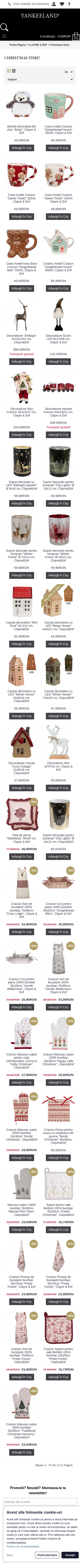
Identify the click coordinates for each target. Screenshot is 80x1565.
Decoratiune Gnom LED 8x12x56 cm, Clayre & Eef (58, 339)
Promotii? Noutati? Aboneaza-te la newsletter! (38, 1490)
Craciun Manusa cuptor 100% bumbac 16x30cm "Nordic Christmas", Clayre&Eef (21, 1134)
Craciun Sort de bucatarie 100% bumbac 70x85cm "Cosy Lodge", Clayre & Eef (21, 910)
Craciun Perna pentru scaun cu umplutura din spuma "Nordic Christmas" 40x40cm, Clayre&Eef (58, 1136)
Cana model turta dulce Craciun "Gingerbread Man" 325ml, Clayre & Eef (21, 268)
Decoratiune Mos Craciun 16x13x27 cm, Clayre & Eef (21, 412)
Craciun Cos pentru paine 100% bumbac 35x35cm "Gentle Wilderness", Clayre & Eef (21, 985)
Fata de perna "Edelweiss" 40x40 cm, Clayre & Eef (22, 838)
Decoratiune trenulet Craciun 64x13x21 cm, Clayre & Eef (58, 412)
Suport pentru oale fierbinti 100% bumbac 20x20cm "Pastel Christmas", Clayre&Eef (58, 1209)
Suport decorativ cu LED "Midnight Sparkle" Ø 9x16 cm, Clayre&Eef (21, 485)
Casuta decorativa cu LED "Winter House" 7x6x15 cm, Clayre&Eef (58, 694)
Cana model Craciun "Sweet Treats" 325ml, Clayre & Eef (21, 198)
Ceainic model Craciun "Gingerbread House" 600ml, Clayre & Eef (58, 267)
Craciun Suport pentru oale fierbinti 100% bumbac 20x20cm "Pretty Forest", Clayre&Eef (58, 1355)
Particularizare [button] (47, 1555)
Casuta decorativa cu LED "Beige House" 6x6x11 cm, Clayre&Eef (58, 626)
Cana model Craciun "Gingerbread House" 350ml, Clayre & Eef (58, 130)
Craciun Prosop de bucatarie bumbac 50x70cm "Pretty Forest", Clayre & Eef (22, 1281)
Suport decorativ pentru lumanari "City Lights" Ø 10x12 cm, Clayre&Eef (58, 485)
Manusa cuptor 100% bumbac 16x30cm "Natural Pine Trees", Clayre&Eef (21, 1209)
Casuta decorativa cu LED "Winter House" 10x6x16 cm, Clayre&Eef (21, 696)
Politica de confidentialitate (23, 1546)
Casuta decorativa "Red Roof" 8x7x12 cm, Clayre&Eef (21, 626)
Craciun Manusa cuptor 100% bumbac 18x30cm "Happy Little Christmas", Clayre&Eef (58, 1059)
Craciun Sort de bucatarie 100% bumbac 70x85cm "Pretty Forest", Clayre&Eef (21, 1355)
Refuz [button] (10, 1555)
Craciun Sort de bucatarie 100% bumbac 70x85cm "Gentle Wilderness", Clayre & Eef (58, 985)
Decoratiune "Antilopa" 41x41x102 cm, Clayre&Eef (21, 339)
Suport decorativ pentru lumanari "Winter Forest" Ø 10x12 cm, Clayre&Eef (21, 555)
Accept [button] (70, 1555)
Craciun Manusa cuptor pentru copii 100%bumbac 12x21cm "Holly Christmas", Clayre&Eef (21, 1061)
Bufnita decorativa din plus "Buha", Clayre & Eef (21, 130)
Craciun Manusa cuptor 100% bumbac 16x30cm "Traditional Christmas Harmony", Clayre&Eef (21, 1431)
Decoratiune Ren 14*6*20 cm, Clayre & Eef (58, 766)
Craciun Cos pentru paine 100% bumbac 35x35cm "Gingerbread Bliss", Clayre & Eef (58, 908)
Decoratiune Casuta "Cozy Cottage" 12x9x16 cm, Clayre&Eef (21, 768)
